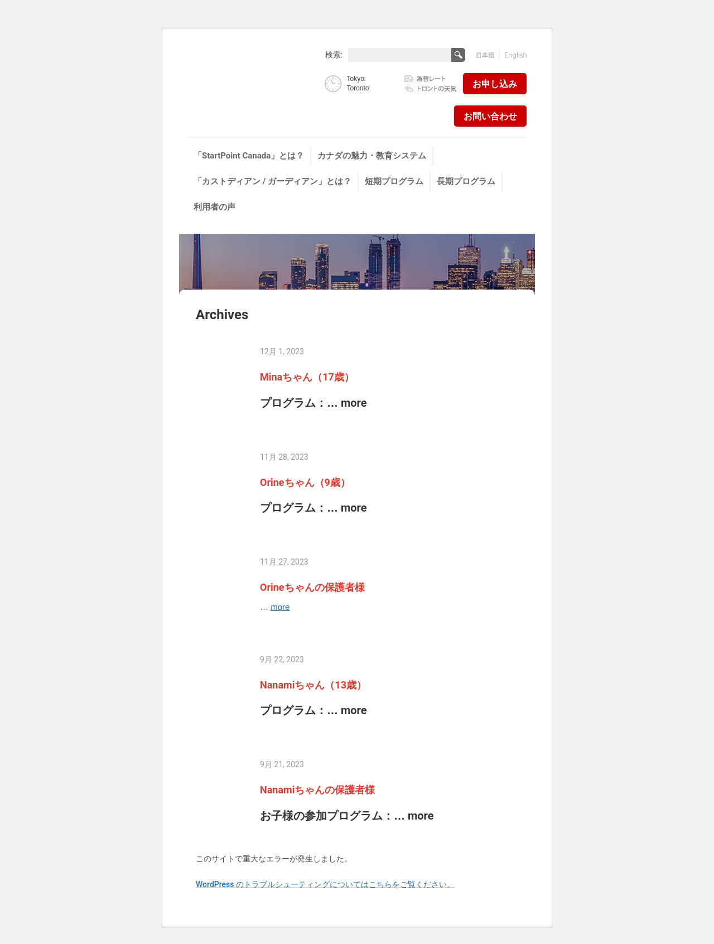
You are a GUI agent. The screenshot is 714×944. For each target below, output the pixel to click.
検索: (333, 54)
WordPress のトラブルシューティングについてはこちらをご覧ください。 (325, 884)
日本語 (488, 55)
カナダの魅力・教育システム (371, 156)
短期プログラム (394, 181)
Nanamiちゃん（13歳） (313, 685)
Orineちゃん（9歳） (305, 482)
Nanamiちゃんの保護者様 (317, 790)
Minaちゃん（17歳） (307, 377)
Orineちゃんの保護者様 (312, 587)
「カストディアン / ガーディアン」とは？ (272, 181)
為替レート (430, 79)
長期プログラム (466, 181)
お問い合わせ (490, 116)
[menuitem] (249, 156)
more (354, 403)
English (513, 55)
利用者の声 (214, 207)
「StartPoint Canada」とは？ (249, 156)
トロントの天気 (430, 87)
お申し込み (494, 84)
